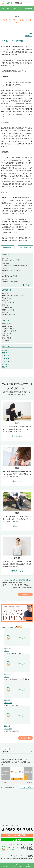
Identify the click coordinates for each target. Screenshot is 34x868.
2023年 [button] (5, 356)
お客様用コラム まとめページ (12, 271)
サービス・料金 (17, 8)
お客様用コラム (28, 35)
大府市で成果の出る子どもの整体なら (14, 265)
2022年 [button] (5, 358)
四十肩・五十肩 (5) (8, 310)
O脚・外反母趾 (24, 585)
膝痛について (17, 526)
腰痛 (4, 582)
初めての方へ (5, 8)
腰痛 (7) (5, 305)
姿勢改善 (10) (7, 298)
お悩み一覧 (28, 8)
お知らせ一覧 (25, 738)
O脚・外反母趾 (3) (8, 314)
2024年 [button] (5, 353)
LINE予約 (17, 839)
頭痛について (17, 481)
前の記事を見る (8, 247)
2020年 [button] (5, 364)
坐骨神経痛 (13, 582)
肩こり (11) (6, 293)
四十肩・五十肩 (25, 582)
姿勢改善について (17, 571)
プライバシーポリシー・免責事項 (22, 856)
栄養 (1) (5, 335)
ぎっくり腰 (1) (7, 338)
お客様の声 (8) (7, 326)
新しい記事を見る (25, 247)
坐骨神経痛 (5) (7, 307)
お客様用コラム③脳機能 (10, 281)
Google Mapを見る (26, 787)
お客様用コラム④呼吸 (9, 276)
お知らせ (6, 650)
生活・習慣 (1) (7, 333)
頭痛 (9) (5, 300)
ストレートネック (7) (9, 303)
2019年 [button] (5, 367)
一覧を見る (27, 285)
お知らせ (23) (7, 324)
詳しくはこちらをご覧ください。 (9, 787)
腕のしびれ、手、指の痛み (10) (12, 296)
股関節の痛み (27, 587)
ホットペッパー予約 (17, 835)
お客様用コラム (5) (8, 328)
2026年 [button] (5, 350)
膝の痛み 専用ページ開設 (11, 260)
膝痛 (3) (5, 312)
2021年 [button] (5, 361)
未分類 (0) (5, 340)
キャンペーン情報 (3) (9, 331)
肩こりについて (17, 436)
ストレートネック (9, 585)
